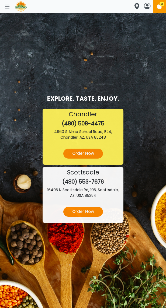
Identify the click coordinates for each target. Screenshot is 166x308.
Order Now (83, 153)
